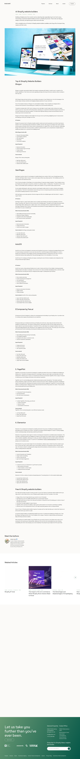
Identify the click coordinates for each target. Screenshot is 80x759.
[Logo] (8, 3)
